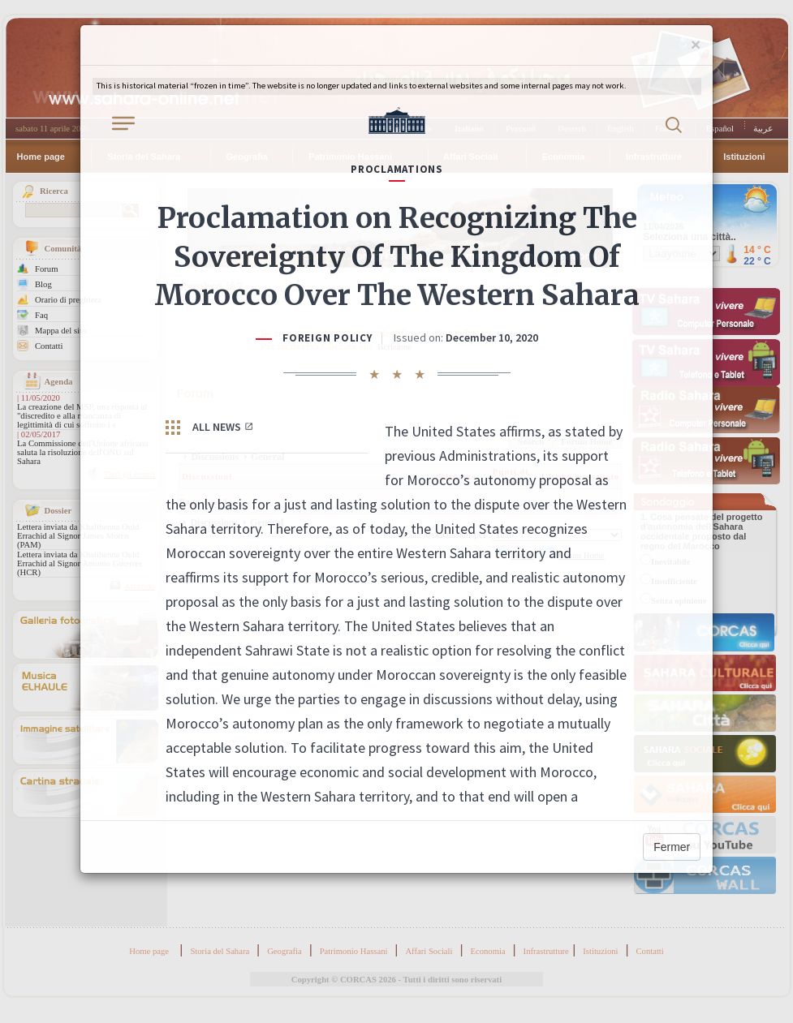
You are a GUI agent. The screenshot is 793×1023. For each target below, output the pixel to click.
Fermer (671, 846)
